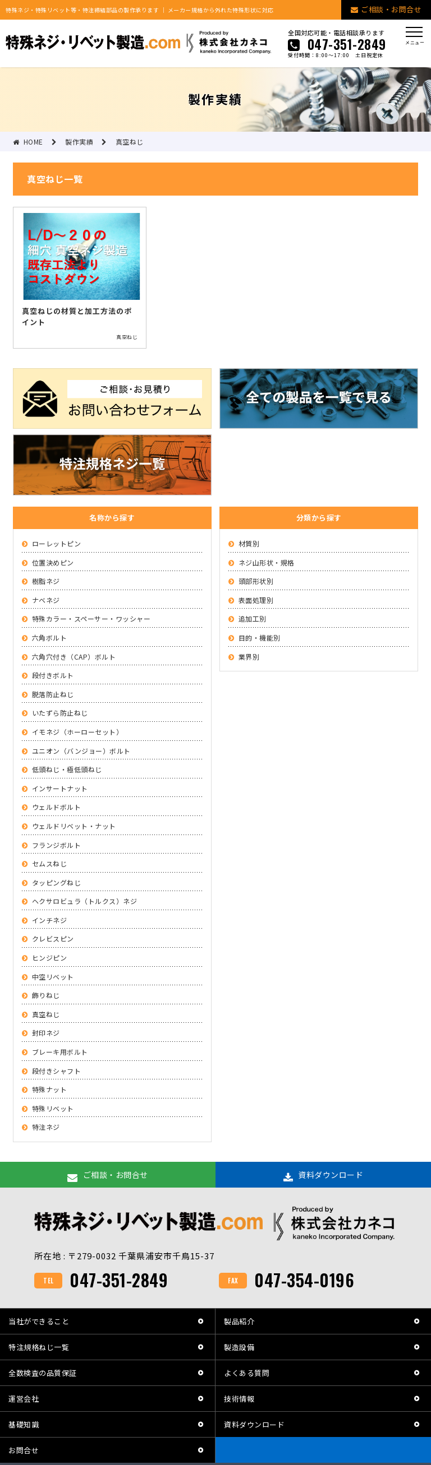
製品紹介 (239, 1321)
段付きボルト (53, 675)
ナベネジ (46, 600)
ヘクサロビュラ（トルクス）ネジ (84, 901)
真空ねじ (46, 1014)
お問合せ (23, 1450)
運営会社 (23, 1398)
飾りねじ (46, 995)
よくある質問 (246, 1372)
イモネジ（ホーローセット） (77, 731)
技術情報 (239, 1398)
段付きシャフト (56, 1070)
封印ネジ (46, 1032)
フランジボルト (56, 845)
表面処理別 (256, 600)
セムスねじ (49, 863)
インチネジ (49, 920)
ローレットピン (56, 543)
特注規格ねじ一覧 (38, 1347)
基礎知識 (23, 1424)
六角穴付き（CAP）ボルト (74, 656)
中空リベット (53, 976)
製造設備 (239, 1347)
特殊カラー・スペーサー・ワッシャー (91, 618)
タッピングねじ (56, 882)
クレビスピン (53, 938)
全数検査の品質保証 (42, 1372)
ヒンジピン (49, 957)
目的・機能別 (260, 637)
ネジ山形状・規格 (267, 562)
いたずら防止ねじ (60, 712)
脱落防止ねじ (53, 694)
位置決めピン (53, 562)
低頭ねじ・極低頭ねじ (67, 769)
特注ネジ (46, 1127)
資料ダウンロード (254, 1424)
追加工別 (253, 618)
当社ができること (38, 1321)
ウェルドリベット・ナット (74, 826)
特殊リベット (53, 1108)
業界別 (249, 656)
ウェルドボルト (56, 807)
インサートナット (60, 788)
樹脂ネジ (46, 581)
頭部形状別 (256, 581)
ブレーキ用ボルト (60, 1051)
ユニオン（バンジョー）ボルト (81, 750)
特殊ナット (49, 1089)
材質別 (249, 543)
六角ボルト (49, 637)
